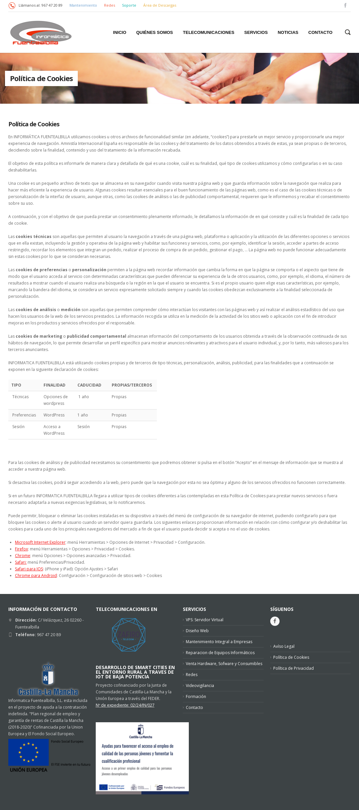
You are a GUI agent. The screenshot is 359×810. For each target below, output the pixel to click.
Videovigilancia (200, 685)
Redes (110, 5)
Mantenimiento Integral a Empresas (219, 641)
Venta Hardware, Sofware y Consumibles (224, 663)
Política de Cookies (33, 124)
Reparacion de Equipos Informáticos (220, 652)
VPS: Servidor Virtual (204, 620)
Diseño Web (197, 631)
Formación (196, 696)
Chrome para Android (36, 575)
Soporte (129, 5)
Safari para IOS (29, 569)
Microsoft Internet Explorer (40, 542)
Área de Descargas (159, 5)
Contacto (194, 707)
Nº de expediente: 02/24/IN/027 (125, 705)
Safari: (21, 562)
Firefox (21, 549)
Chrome (22, 555)
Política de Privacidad (293, 668)
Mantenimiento (83, 5)
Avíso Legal (284, 646)
